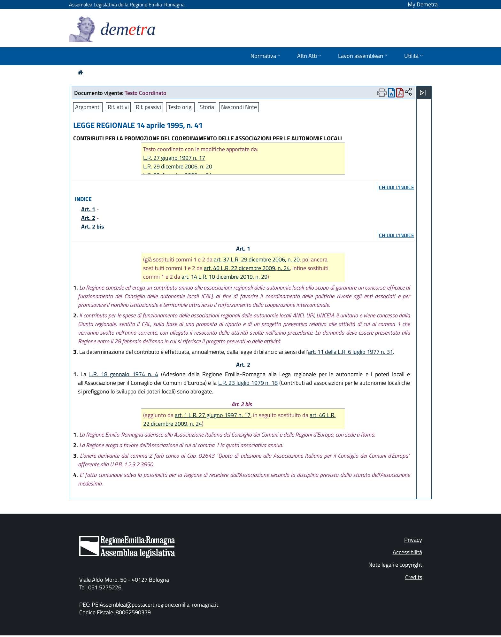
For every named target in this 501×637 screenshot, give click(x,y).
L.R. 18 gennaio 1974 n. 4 (123, 374)
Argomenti (88, 107)
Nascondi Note (239, 107)
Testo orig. (180, 107)
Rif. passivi (148, 107)
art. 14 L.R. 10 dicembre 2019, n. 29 (224, 276)
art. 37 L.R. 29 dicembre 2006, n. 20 (257, 259)
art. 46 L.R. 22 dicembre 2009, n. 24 (247, 268)
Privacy (413, 539)
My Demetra (423, 4)
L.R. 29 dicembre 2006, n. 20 (177, 166)
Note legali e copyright (395, 564)
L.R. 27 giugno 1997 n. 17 (174, 157)
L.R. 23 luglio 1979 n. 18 (248, 382)
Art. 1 (88, 209)
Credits (413, 577)
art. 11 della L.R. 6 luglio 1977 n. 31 (350, 351)
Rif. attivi (118, 107)
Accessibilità (407, 552)
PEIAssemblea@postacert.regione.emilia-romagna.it (155, 604)
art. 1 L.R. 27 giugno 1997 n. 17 (212, 415)
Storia (207, 107)
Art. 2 (88, 218)
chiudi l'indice (396, 187)
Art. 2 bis (92, 226)
